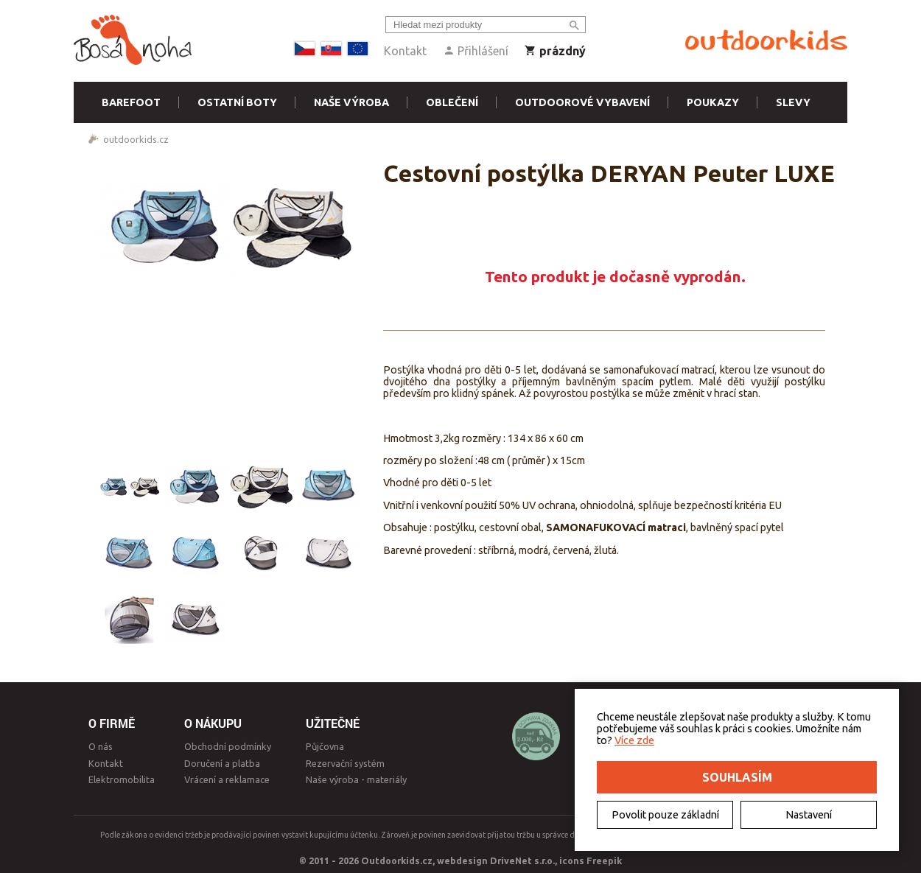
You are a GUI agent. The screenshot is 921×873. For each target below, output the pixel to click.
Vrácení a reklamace (227, 779)
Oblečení (452, 102)
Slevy (793, 102)
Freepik (604, 860)
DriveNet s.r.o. (522, 860)
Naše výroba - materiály (356, 779)
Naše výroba (351, 102)
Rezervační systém (345, 763)
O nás (100, 746)
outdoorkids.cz (136, 139)
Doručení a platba (222, 763)
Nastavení (808, 815)
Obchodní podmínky (227, 746)
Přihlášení (475, 50)
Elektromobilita (121, 779)
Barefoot (131, 102)
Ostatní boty (237, 102)
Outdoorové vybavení (582, 102)
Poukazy (713, 102)
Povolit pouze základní (665, 815)
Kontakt (405, 50)
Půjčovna (325, 746)
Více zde (634, 740)
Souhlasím (737, 777)
